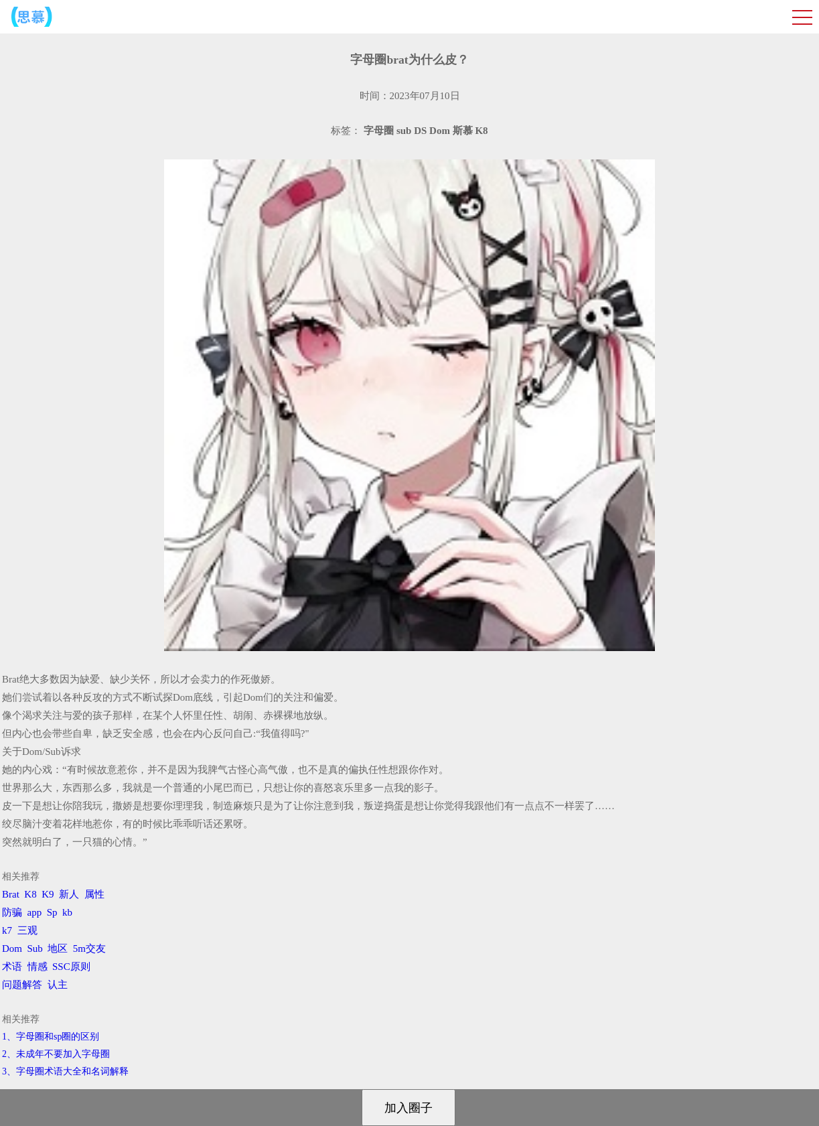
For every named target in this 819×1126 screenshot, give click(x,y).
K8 (30, 894)
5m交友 (89, 948)
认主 (58, 984)
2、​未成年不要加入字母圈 (56, 1054)
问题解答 (22, 984)
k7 (7, 930)
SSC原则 (71, 966)
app (34, 912)
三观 (27, 930)
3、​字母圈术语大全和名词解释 (65, 1071)
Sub (35, 948)
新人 (69, 894)
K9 (48, 894)
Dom (12, 948)
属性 (94, 894)
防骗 (12, 912)
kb (67, 912)
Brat (10, 894)
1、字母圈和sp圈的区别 (50, 1037)
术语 (12, 966)
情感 (37, 966)
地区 (58, 948)
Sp (52, 912)
